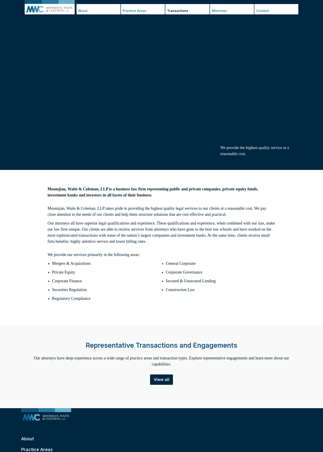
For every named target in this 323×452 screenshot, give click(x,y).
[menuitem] (46, 415)
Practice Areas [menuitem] (134, 11)
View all (161, 379)
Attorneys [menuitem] (219, 11)
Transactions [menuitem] (177, 11)
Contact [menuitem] (262, 11)
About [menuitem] (82, 11)
